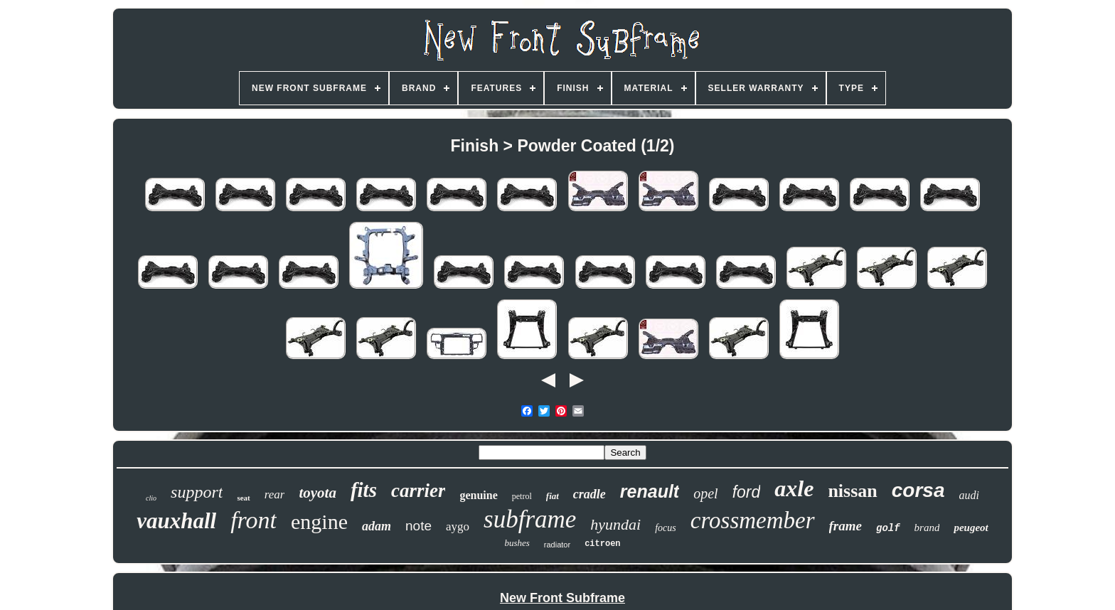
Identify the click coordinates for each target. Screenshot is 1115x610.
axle (793, 488)
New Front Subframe (562, 598)
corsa (918, 490)
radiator (557, 544)
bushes (516, 542)
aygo (457, 526)
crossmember (752, 520)
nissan (852, 491)
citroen (602, 544)
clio (151, 498)
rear (275, 494)
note (418, 525)
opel (705, 493)
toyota (317, 492)
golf (888, 528)
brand (927, 527)
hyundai (615, 524)
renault (649, 491)
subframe (530, 519)
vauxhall (176, 520)
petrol (522, 496)
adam (376, 526)
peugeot (971, 527)
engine (319, 521)
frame (845, 525)
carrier (418, 490)
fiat (552, 496)
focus (665, 528)
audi (968, 495)
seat (243, 497)
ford (746, 492)
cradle (589, 494)
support (197, 492)
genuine (478, 495)
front (253, 520)
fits (364, 489)
